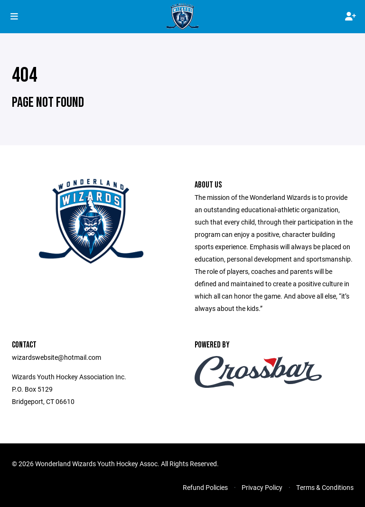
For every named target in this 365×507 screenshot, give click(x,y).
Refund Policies (205, 487)
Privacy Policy (262, 487)
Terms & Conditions (325, 487)
